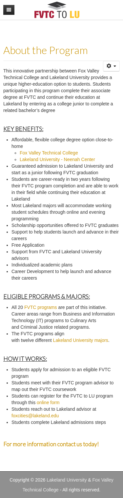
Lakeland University (67, 480)
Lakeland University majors (80, 340)
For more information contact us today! (51, 444)
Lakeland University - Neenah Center (57, 159)
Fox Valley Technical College (49, 152)
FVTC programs (40, 307)
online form (48, 402)
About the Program (45, 50)
